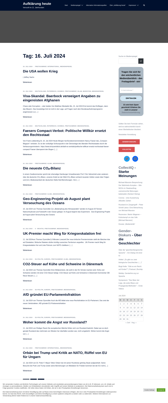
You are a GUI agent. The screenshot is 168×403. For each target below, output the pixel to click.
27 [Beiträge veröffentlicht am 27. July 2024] (138, 315)
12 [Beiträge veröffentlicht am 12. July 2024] (135, 308)
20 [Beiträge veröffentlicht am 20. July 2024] (138, 311)
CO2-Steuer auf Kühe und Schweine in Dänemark (63, 264)
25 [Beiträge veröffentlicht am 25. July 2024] (131, 315)
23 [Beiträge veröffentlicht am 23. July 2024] (124, 315)
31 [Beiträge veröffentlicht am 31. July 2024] (127, 319)
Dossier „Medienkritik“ (127, 224)
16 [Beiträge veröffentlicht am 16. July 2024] (124, 311)
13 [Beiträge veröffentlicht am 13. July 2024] (138, 308)
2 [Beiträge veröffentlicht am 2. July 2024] (123, 304)
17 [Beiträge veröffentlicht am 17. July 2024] (127, 311)
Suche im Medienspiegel (128, 56)
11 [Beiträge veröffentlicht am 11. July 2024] (131, 308)
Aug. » (133, 323)
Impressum (132, 5)
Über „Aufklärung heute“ (118, 5)
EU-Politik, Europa (42, 259)
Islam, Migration (84, 91)
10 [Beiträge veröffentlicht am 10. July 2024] (127, 308)
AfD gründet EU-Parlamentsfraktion (52, 294)
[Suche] (140, 61)
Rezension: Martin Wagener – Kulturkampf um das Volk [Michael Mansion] (130, 217)
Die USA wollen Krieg (40, 71)
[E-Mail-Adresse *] (131, 90)
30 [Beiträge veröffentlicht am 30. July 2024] (124, 319)
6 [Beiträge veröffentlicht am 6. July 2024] (138, 304)
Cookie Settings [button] (149, 390)
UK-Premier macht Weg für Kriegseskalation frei (62, 233)
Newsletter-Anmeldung (127, 134)
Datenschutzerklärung (131, 112)
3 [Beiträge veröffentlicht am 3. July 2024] (127, 304)
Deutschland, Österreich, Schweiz (49, 91)
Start (66, 5)
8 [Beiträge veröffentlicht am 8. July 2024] (120, 308)
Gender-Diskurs (129, 142)
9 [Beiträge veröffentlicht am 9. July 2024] (123, 308)
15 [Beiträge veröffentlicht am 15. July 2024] (120, 311)
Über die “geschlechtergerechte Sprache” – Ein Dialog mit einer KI (130, 253)
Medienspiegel (75, 5)
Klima (49, 163)
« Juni (128, 323)
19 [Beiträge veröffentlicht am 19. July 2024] (135, 311)
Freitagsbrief (40, 66)
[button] (144, 5)
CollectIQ (126, 149)
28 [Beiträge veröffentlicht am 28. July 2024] (142, 315)
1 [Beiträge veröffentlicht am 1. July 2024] (120, 304)
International (53, 66)
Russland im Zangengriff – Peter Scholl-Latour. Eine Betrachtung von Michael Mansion (131, 207)
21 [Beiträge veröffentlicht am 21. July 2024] (142, 311)
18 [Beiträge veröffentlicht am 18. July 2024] (131, 311)
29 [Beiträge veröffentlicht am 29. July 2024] (120, 319)
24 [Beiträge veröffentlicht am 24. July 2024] (127, 315)
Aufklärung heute (37, 4)
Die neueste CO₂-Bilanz (42, 168)
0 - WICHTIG (39, 228)
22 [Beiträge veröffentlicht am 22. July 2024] (120, 315)
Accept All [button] (161, 390)
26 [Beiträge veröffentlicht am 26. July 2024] (135, 315)
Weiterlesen (27, 82)
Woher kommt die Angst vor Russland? (55, 322)
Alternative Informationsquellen (96, 5)
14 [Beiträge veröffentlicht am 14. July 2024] (142, 308)
